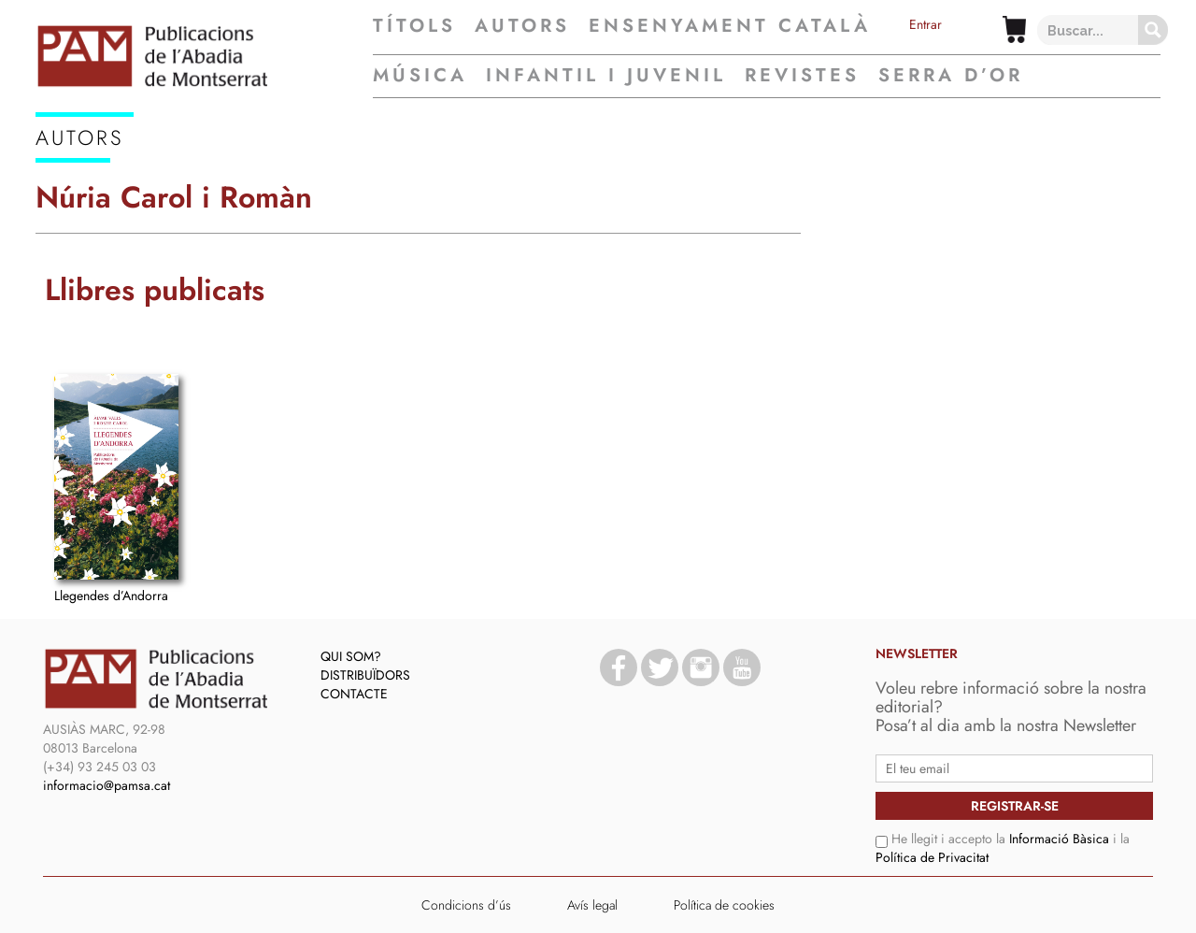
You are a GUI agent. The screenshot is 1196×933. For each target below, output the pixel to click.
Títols (414, 26)
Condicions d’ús (466, 905)
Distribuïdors (365, 675)
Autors (522, 26)
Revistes (802, 75)
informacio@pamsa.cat (106, 785)
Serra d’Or (950, 75)
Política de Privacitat (932, 857)
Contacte (354, 693)
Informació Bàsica (1059, 838)
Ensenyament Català (730, 26)
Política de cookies (724, 905)
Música (420, 75)
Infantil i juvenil (606, 75)
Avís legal (592, 905)
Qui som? (350, 656)
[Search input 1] (1103, 30)
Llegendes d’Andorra (111, 595)
